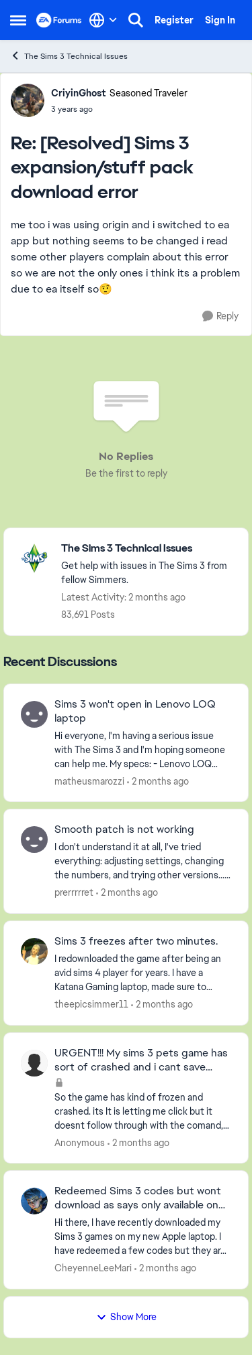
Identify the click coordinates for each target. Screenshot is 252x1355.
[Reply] (220, 316)
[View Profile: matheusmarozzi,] (34, 714)
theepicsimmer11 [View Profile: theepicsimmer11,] (91, 1004)
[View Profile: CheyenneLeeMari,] (34, 1201)
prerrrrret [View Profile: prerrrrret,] (73, 892)
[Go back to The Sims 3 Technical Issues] (148, 549)
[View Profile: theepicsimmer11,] (34, 951)
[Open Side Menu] (18, 20)
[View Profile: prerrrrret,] (34, 839)
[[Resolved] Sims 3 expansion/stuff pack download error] (119, 109)
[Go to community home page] (59, 20)
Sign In (220, 20)
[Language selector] (103, 20)
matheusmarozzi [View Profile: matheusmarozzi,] (89, 781)
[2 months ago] (158, 781)
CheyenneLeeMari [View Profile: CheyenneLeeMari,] (93, 1268)
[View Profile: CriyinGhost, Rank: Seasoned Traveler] (27, 100)
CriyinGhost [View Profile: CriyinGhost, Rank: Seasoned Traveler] (78, 93)
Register (174, 20)
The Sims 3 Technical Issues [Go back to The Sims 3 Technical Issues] (69, 56)
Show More (126, 1317)
